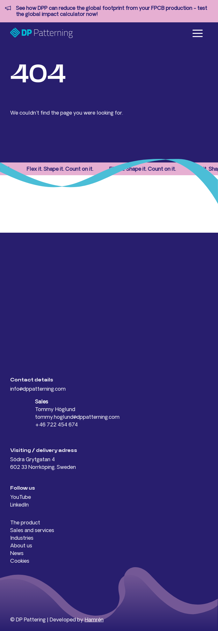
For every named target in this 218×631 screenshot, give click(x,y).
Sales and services (32, 530)
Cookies (19, 561)
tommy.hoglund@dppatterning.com (77, 417)
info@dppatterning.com (38, 389)
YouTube (20, 497)
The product (25, 522)
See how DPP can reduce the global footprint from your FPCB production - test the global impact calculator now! (111, 11)
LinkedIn (19, 504)
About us (21, 545)
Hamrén (94, 619)
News (17, 553)
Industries (21, 538)
